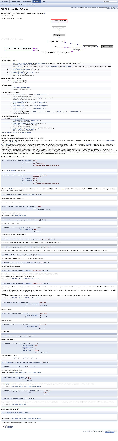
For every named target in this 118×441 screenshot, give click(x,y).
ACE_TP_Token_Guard (43, 98)
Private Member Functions (112, 8)
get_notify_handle (17, 119)
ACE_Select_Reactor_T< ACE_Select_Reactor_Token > (26, 283)
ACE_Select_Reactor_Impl (19, 218)
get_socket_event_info (19, 120)
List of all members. (6, 57)
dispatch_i (15, 98)
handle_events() (110, 140)
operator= (15, 133)
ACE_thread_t (20, 72)
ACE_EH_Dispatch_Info (31, 120)
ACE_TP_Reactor (17, 63)
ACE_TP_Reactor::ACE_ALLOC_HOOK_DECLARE (15, 420)
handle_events (16, 68)
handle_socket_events (19, 109)
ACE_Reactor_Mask (41, 95)
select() (89, 144)
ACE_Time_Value (25, 68)
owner (14, 72)
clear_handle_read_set (19, 125)
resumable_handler (18, 71)
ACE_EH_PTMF (74, 112)
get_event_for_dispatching (20, 101)
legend (59, 37)
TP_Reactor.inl (8, 435)
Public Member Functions (75, 7)
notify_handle (16, 112)
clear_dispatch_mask (18, 95)
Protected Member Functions (110, 7)
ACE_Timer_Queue (40, 63)
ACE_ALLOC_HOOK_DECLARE (21, 88)
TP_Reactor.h (8, 433)
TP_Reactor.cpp (9, 434)
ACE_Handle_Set (50, 112)
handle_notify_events (18, 106)
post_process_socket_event (20, 128)
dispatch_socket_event (19, 123)
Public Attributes (100, 7)
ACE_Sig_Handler (27, 63)
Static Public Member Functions (89, 7)
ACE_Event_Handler (62, 112)
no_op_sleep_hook (18, 81)
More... (45, 13)
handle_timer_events (18, 102)
